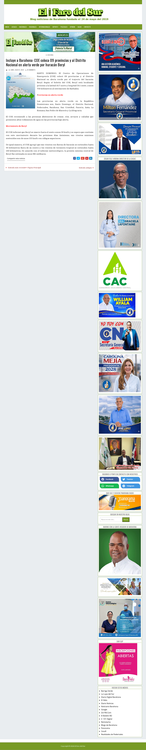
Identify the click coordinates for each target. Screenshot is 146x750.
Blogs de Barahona (109, 725)
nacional (50, 55)
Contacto (87, 27)
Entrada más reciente (16, 168)
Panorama (105, 728)
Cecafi (103, 731)
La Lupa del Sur (107, 694)
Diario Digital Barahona (111, 697)
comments (31, 70)
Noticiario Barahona (109, 706)
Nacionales (23, 27)
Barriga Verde (107, 691)
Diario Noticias (107, 703)
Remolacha (106, 722)
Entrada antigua (85, 168)
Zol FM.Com (106, 712)
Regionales (32, 27)
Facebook (107, 479)
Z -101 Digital (106, 719)
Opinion (72, 27)
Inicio (7, 27)
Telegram (128, 486)
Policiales (64, 27)
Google (104, 709)
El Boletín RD (106, 715)
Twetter (128, 479)
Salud (80, 27)
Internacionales (44, 27)
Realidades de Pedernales (112, 734)
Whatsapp (108, 486)
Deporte (55, 27)
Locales (14, 27)
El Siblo (104, 700)
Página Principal (34, 168)
